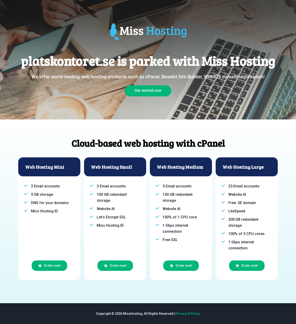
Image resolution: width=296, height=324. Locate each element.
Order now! (49, 265)
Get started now (148, 90)
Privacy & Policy (188, 313)
